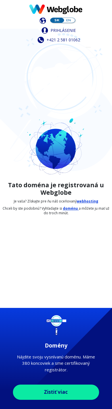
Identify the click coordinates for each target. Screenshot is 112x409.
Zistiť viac (56, 392)
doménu (71, 208)
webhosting (87, 201)
